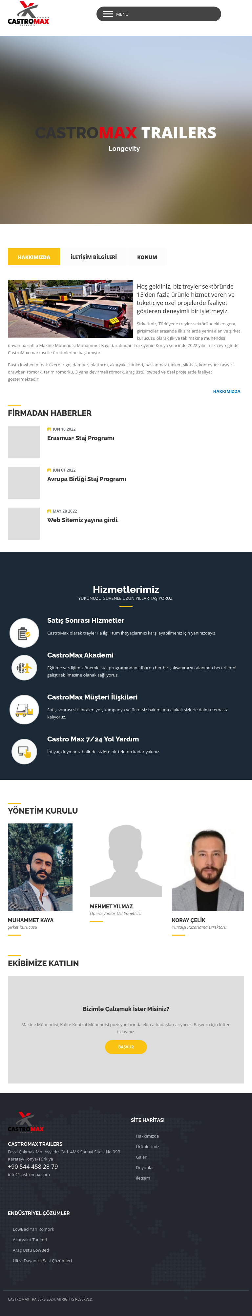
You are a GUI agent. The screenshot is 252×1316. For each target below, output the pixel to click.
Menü (122, 14)
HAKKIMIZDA (34, 257)
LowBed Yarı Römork (33, 1229)
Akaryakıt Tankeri (30, 1240)
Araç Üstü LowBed (31, 1250)
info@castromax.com (29, 1174)
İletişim (143, 1178)
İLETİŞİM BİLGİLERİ (94, 257)
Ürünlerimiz (147, 1146)
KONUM (147, 257)
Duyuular (145, 1167)
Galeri (142, 1157)
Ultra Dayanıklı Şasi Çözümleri (42, 1261)
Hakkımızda (147, 1136)
